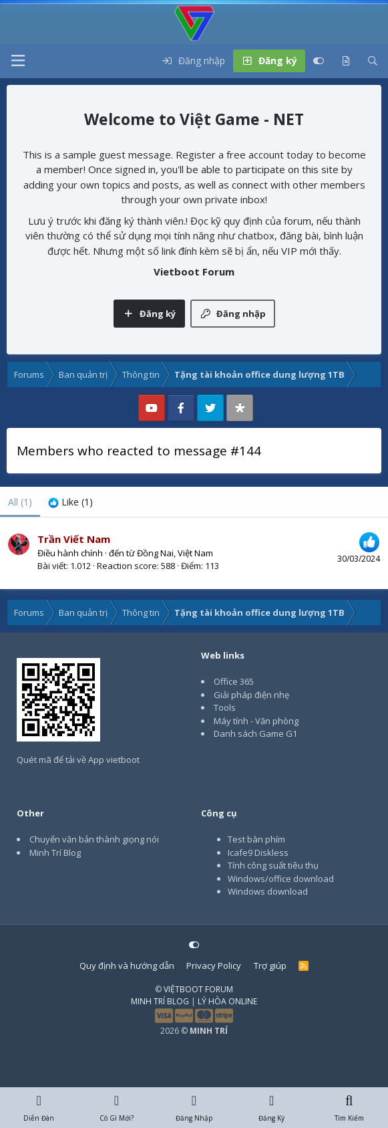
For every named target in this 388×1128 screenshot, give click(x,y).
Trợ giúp (270, 966)
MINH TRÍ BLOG (160, 1001)
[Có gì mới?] (346, 60)
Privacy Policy (213, 966)
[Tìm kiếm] (372, 60)
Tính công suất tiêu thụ (273, 865)
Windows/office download (281, 879)
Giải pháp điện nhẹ (251, 695)
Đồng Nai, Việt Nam (175, 553)
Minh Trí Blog (55, 853)
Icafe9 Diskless (258, 853)
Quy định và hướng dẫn (126, 966)
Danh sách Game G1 (255, 733)
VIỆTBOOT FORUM (198, 989)
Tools (225, 707)
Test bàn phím (256, 839)
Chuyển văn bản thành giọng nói (94, 839)
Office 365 (234, 681)
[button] (18, 61)
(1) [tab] (20, 501)
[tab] (70, 502)
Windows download (268, 891)
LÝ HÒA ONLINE (227, 1001)
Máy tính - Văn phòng (256, 721)
